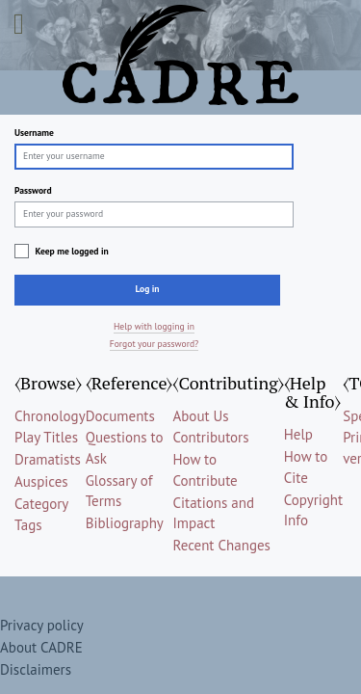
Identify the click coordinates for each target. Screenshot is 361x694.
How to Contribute (204, 469)
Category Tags (41, 513)
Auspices (41, 481)
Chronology (50, 416)
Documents (120, 416)
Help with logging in (154, 326)
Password (33, 190)
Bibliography (125, 523)
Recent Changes (221, 545)
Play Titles (46, 437)
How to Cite (306, 466)
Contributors (210, 437)
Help (298, 434)
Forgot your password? (154, 343)
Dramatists (47, 459)
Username (34, 132)
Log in (147, 288)
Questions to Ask (125, 447)
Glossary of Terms (119, 490)
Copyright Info (313, 510)
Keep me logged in (71, 251)
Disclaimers (35, 669)
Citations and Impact (213, 513)
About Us (200, 416)
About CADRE (41, 647)
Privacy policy (42, 625)
